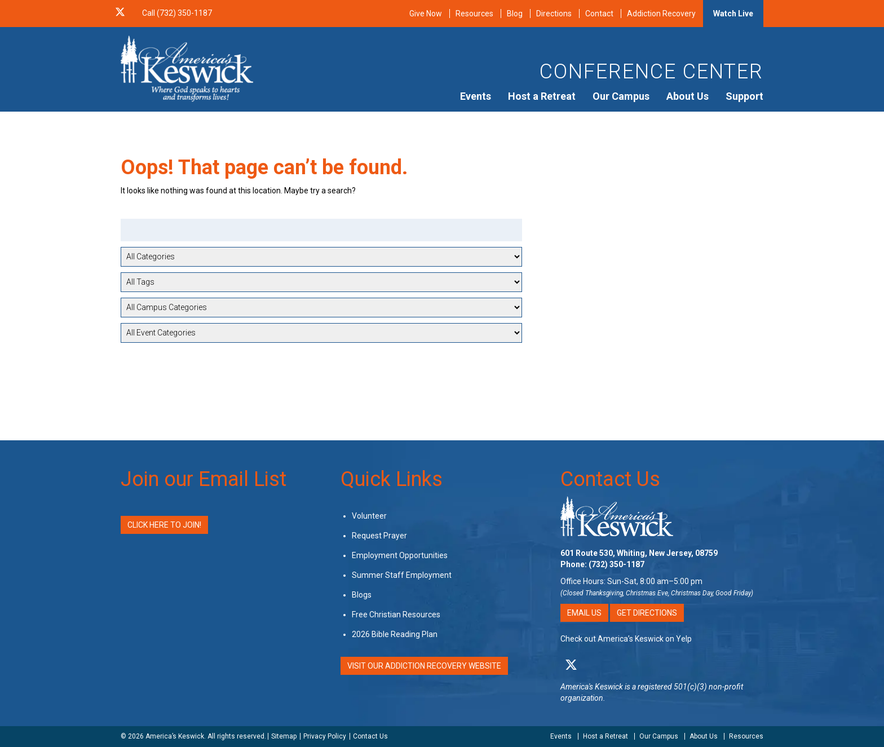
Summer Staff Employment (402, 575)
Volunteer (369, 515)
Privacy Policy (324, 736)
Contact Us (610, 479)
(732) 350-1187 (616, 564)
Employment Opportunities (400, 555)
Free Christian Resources (396, 614)
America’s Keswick (174, 736)
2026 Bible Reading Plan (394, 634)
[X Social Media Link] (120, 12)
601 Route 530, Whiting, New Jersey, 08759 (639, 553)
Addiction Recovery (661, 13)
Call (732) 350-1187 (177, 12)
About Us (687, 96)
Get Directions (647, 612)
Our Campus (621, 96)
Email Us (584, 612)
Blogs (362, 594)
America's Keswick (591, 686)
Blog (515, 13)
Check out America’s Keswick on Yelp (626, 638)
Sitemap (284, 736)
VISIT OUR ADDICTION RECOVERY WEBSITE (424, 665)
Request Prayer (379, 535)
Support (744, 96)
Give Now (425, 13)
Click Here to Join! (164, 524)
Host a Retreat (542, 96)
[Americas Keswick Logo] (187, 67)
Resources (474, 13)
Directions (554, 13)
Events (475, 96)
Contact (599, 13)
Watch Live (733, 13)
